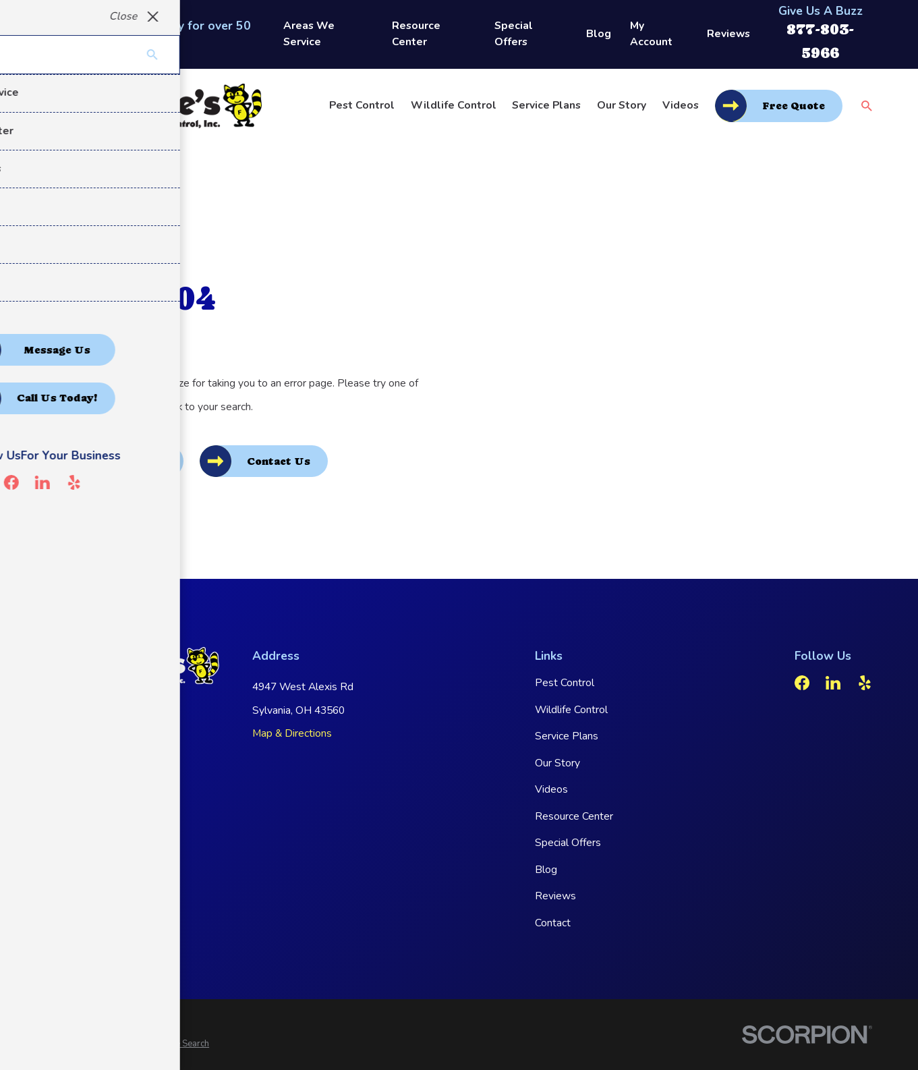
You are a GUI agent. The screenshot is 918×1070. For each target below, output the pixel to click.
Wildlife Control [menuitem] (453, 105)
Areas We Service (309, 33)
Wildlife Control (571, 709)
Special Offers (513, 33)
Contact (553, 923)
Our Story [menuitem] (621, 105)
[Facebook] (802, 682)
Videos (551, 789)
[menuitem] (63, 1044)
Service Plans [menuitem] (546, 105)
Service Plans (566, 736)
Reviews (728, 33)
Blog (598, 33)
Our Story (557, 763)
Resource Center (416, 33)
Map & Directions (292, 733)
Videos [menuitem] (680, 105)
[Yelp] (864, 682)
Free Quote (793, 106)
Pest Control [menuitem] (362, 105)
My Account (651, 33)
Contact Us (278, 461)
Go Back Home (124, 461)
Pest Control (564, 682)
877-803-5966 (98, 738)
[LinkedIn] (833, 682)
